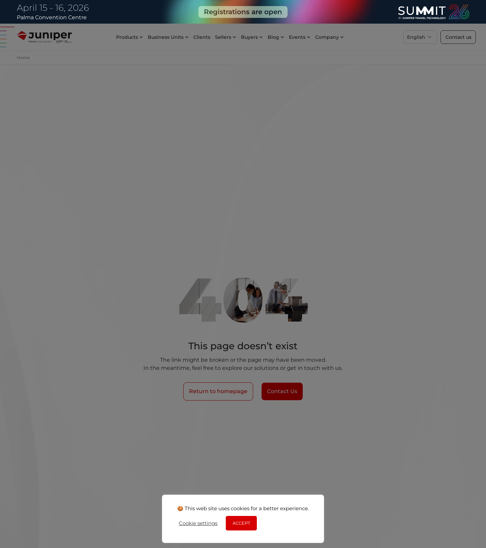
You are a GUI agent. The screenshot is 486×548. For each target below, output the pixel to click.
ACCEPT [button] (241, 523)
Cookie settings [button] (198, 523)
